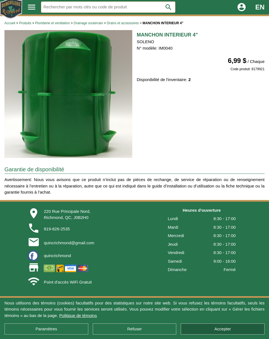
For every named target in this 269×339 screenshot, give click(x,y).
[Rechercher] (108, 7)
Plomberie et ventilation (52, 23)
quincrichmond (57, 255)
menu (31, 7)
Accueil (9, 23)
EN (260, 7)
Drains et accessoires (123, 23)
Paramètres (46, 328)
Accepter (222, 328)
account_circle (241, 7)
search (168, 7)
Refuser (134, 328)
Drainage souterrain (88, 23)
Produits (25, 23)
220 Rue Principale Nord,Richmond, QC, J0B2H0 (67, 214)
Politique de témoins (78, 315)
